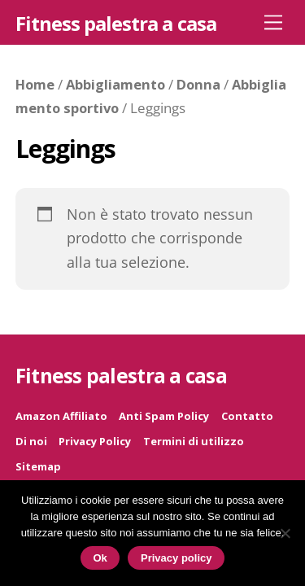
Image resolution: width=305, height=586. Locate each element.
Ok (100, 558)
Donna (198, 84)
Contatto (247, 416)
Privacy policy (176, 558)
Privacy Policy (95, 441)
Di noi (31, 441)
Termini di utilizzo (193, 441)
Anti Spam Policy (164, 416)
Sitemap (38, 466)
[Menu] (273, 21)
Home (34, 84)
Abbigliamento (115, 84)
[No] (285, 533)
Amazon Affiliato (61, 416)
